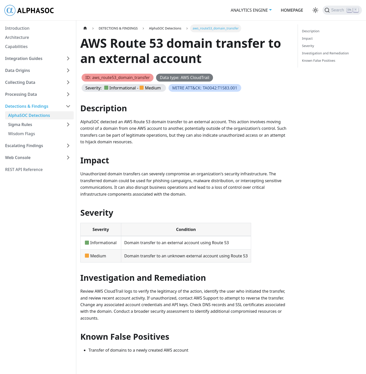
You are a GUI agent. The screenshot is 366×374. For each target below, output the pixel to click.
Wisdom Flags (21, 133)
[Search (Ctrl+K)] (342, 10)
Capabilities (16, 46)
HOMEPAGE (292, 10)
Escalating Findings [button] (24, 145)
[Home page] (85, 28)
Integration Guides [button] (23, 58)
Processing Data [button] (21, 94)
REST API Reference (24, 169)
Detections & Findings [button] (26, 106)
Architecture (17, 37)
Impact (307, 38)
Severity (308, 45)
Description (310, 31)
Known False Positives (318, 60)
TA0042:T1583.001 (220, 88)
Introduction (17, 28)
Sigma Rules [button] (20, 124)
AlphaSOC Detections (29, 115)
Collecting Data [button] (20, 82)
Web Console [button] (17, 157)
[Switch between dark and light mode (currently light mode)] (315, 10)
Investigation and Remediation (325, 53)
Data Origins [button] (17, 70)
